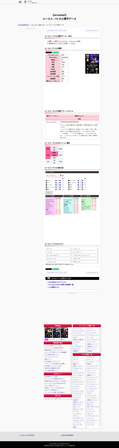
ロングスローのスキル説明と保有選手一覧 (60, 284)
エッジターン (78, 252)
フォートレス (90, 418)
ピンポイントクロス (78, 391)
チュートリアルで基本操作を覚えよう (54, 378)
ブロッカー (90, 413)
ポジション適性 (75, 41)
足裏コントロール (77, 366)
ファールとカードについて (52, 356)
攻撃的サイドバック (92, 344)
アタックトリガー (77, 425)
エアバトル (76, 416)
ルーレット (77, 249)
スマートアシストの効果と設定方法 (54, 347)
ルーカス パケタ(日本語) (27, 435)
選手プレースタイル (61, 41)
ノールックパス (51, 262)
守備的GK (89, 351)
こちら (72, 264)
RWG (60, 149)
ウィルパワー (76, 386)
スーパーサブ (90, 425)
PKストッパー (77, 406)
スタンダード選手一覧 (37, 25)
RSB (60, 161)
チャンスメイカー (51, 122)
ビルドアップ (76, 348)
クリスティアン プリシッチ (57, 30)
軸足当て (89, 363)
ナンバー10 (90, 337)
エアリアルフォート (92, 420)
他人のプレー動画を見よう (52, 390)
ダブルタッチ (90, 357)
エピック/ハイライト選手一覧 (52, 398)
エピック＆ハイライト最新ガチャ (56, 333)
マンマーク (76, 411)
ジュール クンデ (91, 30)
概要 (50, 41)
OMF (54, 152)
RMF (60, 155)
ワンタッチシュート (78, 384)
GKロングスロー (77, 404)
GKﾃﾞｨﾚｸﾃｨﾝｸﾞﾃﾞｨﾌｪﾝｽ (93, 406)
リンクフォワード (77, 333)
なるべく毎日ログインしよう (52, 385)
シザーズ (75, 357)
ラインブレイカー (77, 328)
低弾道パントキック (92, 400)
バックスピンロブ (92, 388)
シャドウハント (77, 422)
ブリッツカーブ (91, 372)
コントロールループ (53, 255)
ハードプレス (76, 342)
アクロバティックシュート (81, 255)
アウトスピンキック (78, 393)
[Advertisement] (59, 8)
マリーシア (90, 409)
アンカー (75, 344)
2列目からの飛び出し (78, 339)
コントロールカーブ (78, 372)
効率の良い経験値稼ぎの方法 (52, 368)
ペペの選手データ (53, 287)
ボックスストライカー (79, 330)
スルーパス (77, 258)
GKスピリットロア (78, 409)
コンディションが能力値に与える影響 (54, 363)
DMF (54, 157)
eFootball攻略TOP (23, 25)
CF (54, 147)
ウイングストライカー (79, 335)
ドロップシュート (77, 377)
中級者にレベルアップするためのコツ (54, 387)
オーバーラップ (91, 348)
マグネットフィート (92, 368)
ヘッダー (75, 370)
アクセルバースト (77, 368)
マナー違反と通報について (52, 370)
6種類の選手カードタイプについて (54, 350)
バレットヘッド (91, 370)
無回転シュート (91, 375)
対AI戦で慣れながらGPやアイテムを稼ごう (56, 381)
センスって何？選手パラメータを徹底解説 (56, 352)
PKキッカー (77, 262)
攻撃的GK (75, 351)
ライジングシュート (92, 377)
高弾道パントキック (78, 402)
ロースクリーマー (92, 379)
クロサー (75, 337)
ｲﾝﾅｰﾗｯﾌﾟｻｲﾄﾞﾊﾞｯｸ (77, 346)
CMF (54, 155)
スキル (73, 43)
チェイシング (90, 411)
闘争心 (75, 427)
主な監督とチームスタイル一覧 (53, 366)
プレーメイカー (91, 342)
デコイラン (90, 328)
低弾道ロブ (76, 400)
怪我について (48, 359)
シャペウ (49, 252)
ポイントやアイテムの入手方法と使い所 (55, 383)
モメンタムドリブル (92, 366)
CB (54, 160)
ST (54, 150)
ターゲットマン (91, 330)
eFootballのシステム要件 (51, 376)
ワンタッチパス (91, 386)
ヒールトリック (51, 258)
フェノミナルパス (92, 397)
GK (54, 162)
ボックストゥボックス (93, 339)
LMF (48, 155)
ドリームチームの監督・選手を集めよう (55, 392)
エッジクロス (90, 391)
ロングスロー (90, 402)
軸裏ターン (76, 363)
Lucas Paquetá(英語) (67, 435)
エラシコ (49, 249)
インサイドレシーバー (93, 335)
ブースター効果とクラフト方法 (53, 345)
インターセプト (77, 413)
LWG (48, 149)
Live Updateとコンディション (57, 282)
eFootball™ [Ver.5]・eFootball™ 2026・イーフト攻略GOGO (59, 445)
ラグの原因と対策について (52, 354)
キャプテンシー (91, 422)
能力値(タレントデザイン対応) (58, 43)
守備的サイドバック (92, 346)
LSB (48, 161)
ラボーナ (89, 393)
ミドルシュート (77, 379)
